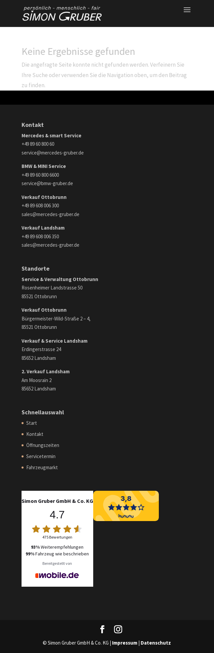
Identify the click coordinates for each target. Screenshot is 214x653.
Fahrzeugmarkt (42, 467)
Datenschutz (156, 643)
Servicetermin (41, 456)
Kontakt (34, 434)
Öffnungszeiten (42, 445)
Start (31, 423)
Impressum (124, 643)
